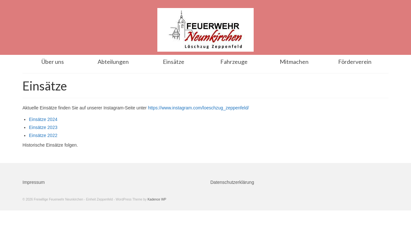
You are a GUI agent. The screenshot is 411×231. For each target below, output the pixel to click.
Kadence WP (156, 199)
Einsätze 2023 (43, 127)
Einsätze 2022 (43, 135)
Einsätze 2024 (43, 119)
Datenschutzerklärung (232, 182)
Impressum (33, 182)
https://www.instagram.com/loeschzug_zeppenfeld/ (198, 107)
